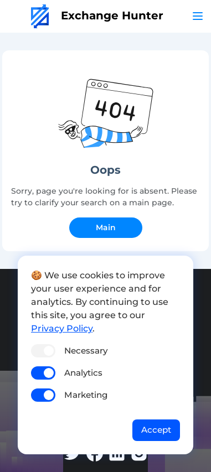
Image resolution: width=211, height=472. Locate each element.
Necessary (85, 350)
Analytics (83, 372)
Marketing (85, 395)
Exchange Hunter (97, 15)
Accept (156, 429)
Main (106, 227)
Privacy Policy (61, 328)
